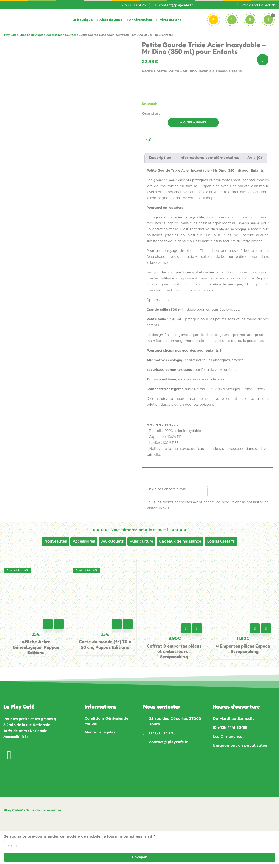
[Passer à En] (228, 5)
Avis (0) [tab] (254, 157)
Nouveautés (55, 541)
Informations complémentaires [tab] (209, 157)
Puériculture (141, 541)
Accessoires (84, 541)
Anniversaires (139, 20)
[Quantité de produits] (147, 122)
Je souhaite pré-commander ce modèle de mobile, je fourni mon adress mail (78, 836)
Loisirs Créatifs (221, 541)
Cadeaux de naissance (180, 541)
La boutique (81, 20)
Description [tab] (160, 157)
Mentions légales (100, 732)
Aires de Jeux (109, 20)
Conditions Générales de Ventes (106, 721)
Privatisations (168, 20)
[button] (148, 139)
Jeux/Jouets (112, 541)
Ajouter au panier (196, 122)
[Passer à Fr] (211, 5)
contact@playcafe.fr (176, 5)
